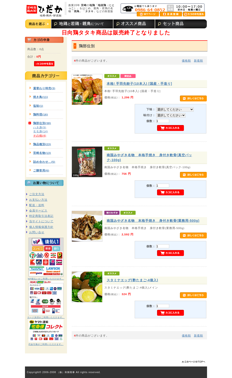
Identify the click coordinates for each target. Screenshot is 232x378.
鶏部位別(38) (42, 123)
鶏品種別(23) (42, 144)
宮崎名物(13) (42, 152)
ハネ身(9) (39, 127)
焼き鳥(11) (40, 96)
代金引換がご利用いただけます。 (45, 344)
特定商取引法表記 (41, 215)
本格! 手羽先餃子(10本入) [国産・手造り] (139, 83)
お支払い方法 (38, 199)
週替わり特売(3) (44, 88)
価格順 (186, 60)
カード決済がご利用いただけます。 (46, 317)
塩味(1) (38, 105)
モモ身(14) (40, 131)
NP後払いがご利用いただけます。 (46, 279)
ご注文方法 (36, 194)
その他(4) (39, 135)
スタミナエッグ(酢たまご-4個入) (132, 280)
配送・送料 (36, 205)
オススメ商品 (134, 24)
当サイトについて (41, 221)
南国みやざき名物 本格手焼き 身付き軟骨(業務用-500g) (153, 220)
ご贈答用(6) (41, 170)
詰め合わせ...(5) (44, 161)
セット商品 (171, 24)
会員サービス (38, 210)
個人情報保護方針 (41, 226)
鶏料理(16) (40, 114)
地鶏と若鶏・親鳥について (82, 24)
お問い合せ (36, 232)
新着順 (198, 60)
